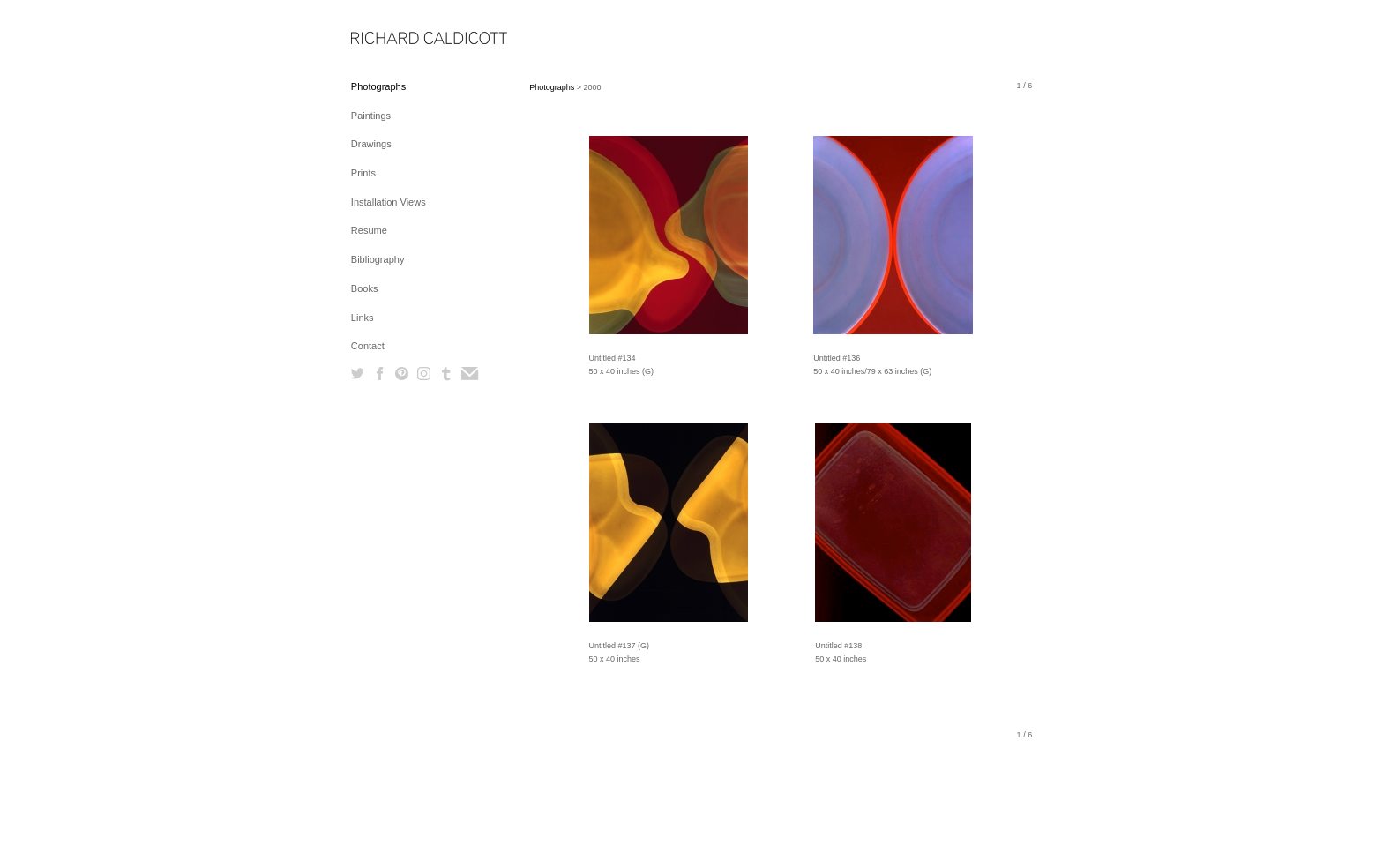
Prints (363, 173)
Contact (368, 345)
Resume (369, 230)
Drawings (371, 143)
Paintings (371, 115)
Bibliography (378, 259)
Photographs (378, 86)
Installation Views (388, 202)
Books (364, 288)
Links (362, 317)
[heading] (395, 39)
